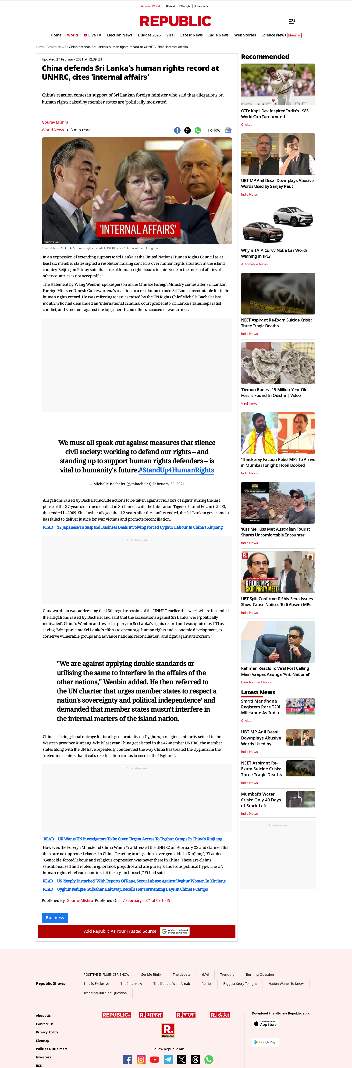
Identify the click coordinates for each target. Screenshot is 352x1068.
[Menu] (289, 21)
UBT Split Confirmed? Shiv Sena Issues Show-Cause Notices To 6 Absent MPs (277, 602)
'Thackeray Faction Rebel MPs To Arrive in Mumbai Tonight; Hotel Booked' (278, 462)
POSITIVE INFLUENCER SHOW (106, 974)
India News (249, 194)
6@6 (205, 974)
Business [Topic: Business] (55, 918)
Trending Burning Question (105, 993)
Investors (43, 1057)
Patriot (207, 983)
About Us (43, 1015)
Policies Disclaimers (52, 1049)
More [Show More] (294, 35)
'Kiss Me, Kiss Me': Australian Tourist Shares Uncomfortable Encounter (275, 532)
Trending (227, 974)
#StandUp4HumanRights (176, 469)
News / (41, 47)
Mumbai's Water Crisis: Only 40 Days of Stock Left (261, 800)
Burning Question (260, 974)
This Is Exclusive (96, 983)
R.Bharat (169, 6)
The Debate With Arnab (171, 983)
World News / (57, 47)
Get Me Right (151, 974)
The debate (182, 974)
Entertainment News (256, 682)
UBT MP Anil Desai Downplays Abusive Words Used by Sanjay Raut (277, 183)
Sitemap (42, 1040)
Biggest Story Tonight (240, 983)
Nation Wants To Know (286, 983)
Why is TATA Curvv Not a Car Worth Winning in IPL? (274, 253)
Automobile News (254, 264)
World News (53, 130)
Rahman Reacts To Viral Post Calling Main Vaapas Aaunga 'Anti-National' (275, 671)
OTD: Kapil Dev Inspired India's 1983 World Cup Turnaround (275, 114)
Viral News (249, 403)
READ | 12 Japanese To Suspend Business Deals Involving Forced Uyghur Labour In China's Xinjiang (133, 527)
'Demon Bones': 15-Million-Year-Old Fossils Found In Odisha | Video (274, 393)
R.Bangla (184, 6)
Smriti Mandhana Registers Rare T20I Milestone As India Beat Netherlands (261, 710)
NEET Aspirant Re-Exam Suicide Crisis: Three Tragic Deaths (276, 323)
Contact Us (44, 1024)
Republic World (150, 6)
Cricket (246, 124)
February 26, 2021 (169, 483)
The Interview (131, 983)
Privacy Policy (47, 1032)
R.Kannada (201, 6)
